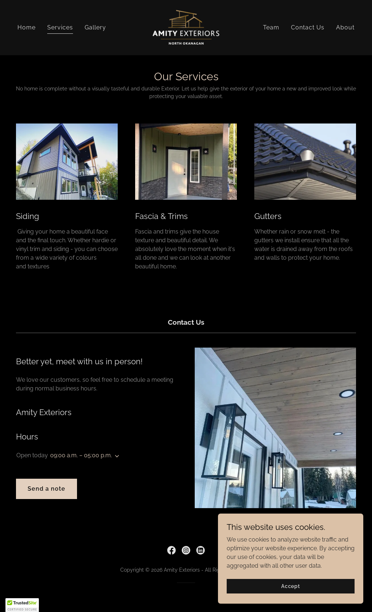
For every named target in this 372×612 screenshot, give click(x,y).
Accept (290, 586)
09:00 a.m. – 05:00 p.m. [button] (81, 455)
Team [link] (271, 27)
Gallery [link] (95, 27)
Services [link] (60, 27)
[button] (115, 456)
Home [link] (26, 27)
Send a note (46, 488)
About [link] (345, 27)
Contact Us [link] (307, 27)
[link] (186, 27)
